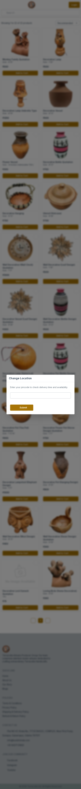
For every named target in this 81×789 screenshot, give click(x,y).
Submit (21, 407)
